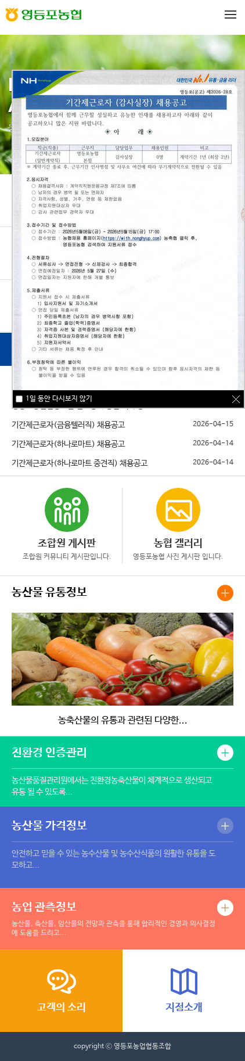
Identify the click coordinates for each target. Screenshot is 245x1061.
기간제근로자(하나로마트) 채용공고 (68, 444)
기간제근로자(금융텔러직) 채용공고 (68, 425)
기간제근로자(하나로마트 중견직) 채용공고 (79, 463)
